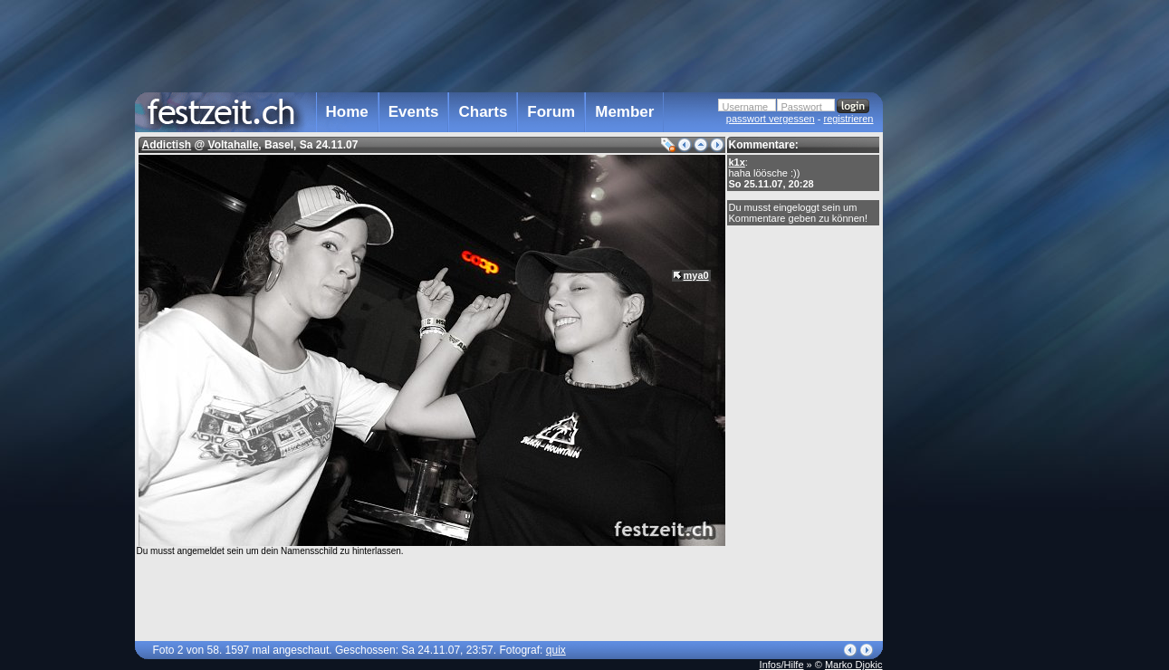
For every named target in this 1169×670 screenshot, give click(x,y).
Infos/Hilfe (782, 664)
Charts (482, 111)
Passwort (801, 106)
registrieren (848, 118)
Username (746, 106)
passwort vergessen (770, 118)
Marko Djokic (854, 664)
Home (347, 111)
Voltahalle (233, 145)
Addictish (167, 145)
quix (556, 650)
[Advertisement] (962, 364)
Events (413, 111)
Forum (551, 111)
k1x (737, 162)
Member (624, 111)
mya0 (696, 275)
